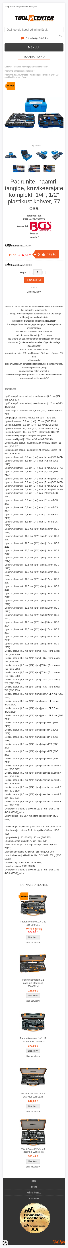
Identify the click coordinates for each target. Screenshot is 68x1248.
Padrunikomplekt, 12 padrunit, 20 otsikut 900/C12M (33, 983)
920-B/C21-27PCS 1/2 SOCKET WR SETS (33, 1150)
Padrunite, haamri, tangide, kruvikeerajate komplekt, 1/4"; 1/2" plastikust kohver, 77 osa (32, 76)
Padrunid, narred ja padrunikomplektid (30, 67)
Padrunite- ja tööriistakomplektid (19, 71)
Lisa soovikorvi (34, 292)
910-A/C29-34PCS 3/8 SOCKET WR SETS (33, 1095)
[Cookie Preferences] (5, 1243)
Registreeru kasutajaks (27, 7)
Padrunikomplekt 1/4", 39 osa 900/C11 (33, 923)
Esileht (8, 67)
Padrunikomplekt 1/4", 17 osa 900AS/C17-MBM (33, 1040)
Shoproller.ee (59, 1242)
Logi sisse (10, 7)
